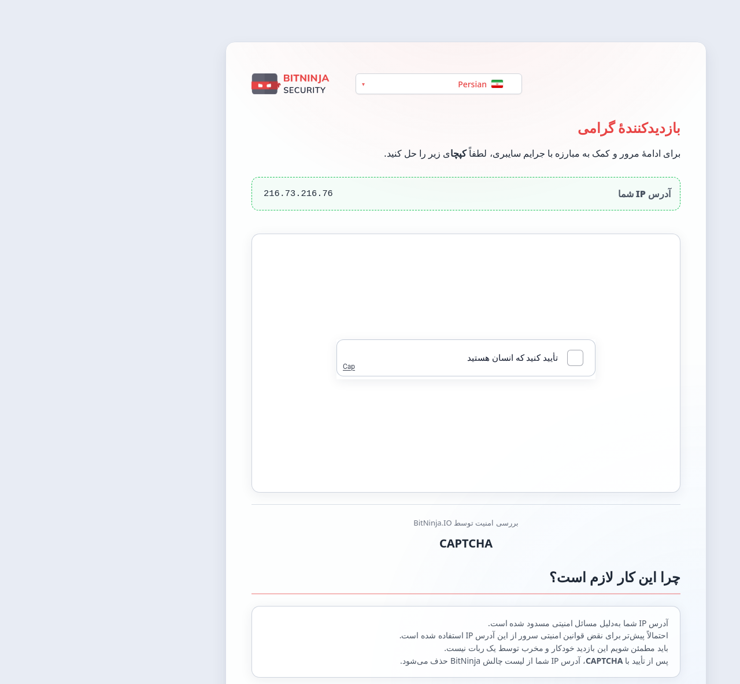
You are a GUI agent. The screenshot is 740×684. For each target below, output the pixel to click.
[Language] (343, 83)
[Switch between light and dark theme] (718, 21)
